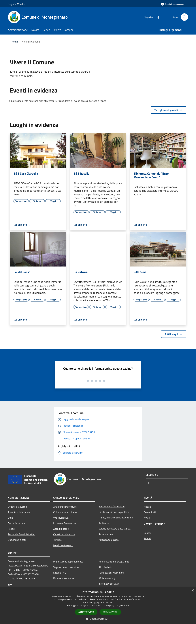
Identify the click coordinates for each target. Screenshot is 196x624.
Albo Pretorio (105, 567)
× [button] (192, 590)
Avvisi (147, 518)
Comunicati (150, 512)
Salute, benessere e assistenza (114, 528)
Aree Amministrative (19, 512)
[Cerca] (184, 17)
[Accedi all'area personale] (172, 4)
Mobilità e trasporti (63, 545)
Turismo (57, 540)
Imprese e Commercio (64, 523)
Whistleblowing (107, 578)
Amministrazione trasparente (114, 561)
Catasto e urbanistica (64, 534)
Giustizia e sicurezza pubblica (114, 512)
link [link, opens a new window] (127, 605)
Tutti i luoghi (174, 334)
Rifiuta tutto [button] (110, 611)
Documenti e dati (17, 540)
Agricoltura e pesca (109, 539)
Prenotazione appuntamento (68, 561)
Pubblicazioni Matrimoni (111, 572)
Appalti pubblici (61, 529)
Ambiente (104, 523)
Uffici (10, 518)
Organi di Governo (17, 506)
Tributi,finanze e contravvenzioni (116, 517)
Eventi (147, 538)
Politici (11, 529)
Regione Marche (16, 4)
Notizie (147, 506)
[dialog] (98, 605)
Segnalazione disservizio (66, 567)
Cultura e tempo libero (65, 512)
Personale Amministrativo (21, 534)
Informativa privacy (109, 583)
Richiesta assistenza (63, 578)
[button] (98, 618)
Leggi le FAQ (59, 572)
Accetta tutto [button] (86, 612)
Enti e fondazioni (16, 523)
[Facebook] (157, 17)
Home (15, 41)
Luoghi (147, 533)
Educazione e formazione (111, 506)
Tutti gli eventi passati (168, 110)
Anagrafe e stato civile (65, 506)
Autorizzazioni (106, 534)
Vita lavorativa (60, 518)
